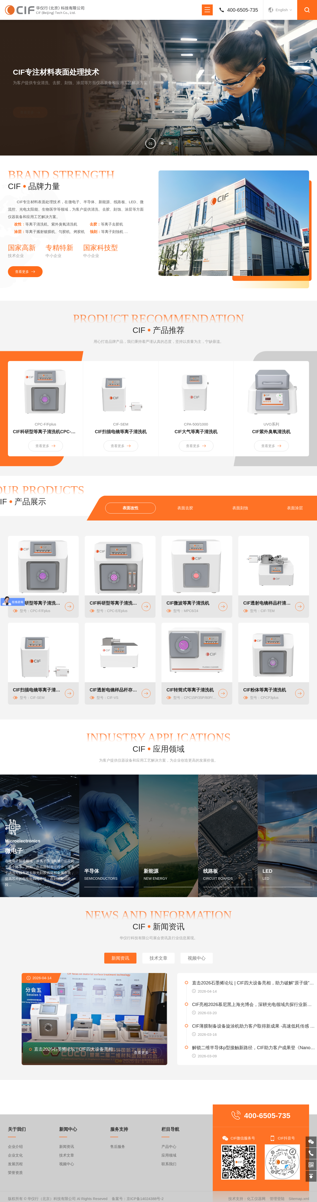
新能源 (151, 871)
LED (267, 871)
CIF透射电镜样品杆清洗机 (268, 603)
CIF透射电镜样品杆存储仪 (115, 689)
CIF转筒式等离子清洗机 (190, 689)
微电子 (14, 850)
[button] (150, 143)
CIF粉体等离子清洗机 (264, 689)
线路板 (210, 871)
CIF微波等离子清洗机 (187, 603)
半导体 (91, 871)
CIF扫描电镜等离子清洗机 (38, 689)
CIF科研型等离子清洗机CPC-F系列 (38, 603)
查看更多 (30, 102)
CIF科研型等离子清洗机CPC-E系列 (115, 603)
